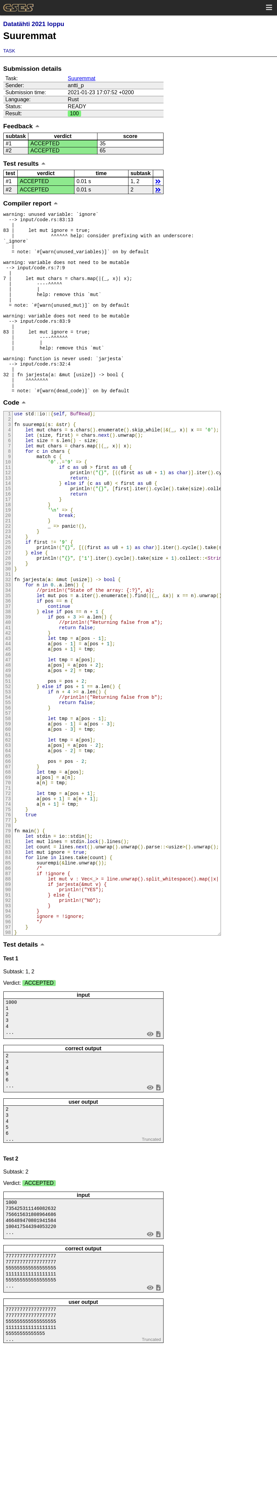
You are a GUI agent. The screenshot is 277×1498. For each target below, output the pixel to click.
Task (9, 50)
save (158, 1167)
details (158, 181)
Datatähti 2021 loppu (33, 23)
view (150, 1167)
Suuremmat (81, 78)
